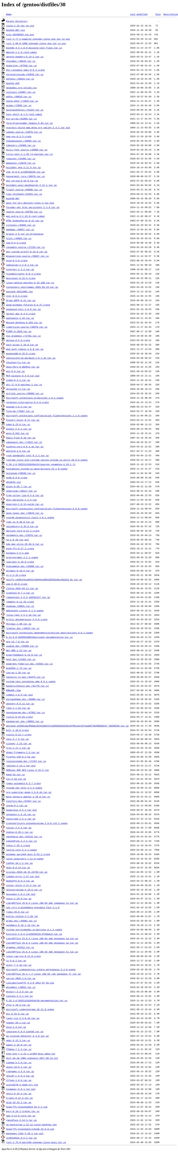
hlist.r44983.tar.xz (18, 238)
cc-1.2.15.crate (16, 575)
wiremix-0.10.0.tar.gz (20, 570)
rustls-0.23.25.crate (19, 716)
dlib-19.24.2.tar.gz (18, 1102)
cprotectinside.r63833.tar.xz (24, 74)
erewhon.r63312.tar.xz (20, 947)
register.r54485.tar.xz (21, 158)
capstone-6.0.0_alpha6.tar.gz (24, 1031)
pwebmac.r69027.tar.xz (20, 229)
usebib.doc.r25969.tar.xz (22, 645)
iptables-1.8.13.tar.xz (21, 814)
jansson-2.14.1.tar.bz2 (21, 765)
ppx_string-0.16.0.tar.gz (22, 180)
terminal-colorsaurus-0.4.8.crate (27, 402)
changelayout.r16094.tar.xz (23, 140)
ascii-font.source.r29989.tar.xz (26, 149)
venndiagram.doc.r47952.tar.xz (25, 712)
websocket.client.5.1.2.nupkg (24, 610)
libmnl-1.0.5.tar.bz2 (19, 694)
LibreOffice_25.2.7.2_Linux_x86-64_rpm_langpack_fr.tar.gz (43, 973)
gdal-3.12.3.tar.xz (18, 1040)
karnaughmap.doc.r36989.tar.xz (25, 699)
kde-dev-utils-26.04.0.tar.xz (24, 544)
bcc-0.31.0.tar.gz (17, 1013)
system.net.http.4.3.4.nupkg (24, 787)
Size (158, 14)
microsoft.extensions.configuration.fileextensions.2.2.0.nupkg (46, 415)
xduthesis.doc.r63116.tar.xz (24, 836)
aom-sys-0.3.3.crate (18, 136)
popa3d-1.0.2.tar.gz (18, 406)
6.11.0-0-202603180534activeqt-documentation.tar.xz (39, 637)
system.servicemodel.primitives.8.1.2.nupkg (34, 929)
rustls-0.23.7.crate (18, 734)
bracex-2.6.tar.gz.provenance (24, 233)
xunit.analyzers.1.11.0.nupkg (24, 858)
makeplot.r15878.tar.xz (21, 162)
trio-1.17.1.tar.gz (18, 747)
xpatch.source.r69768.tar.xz (24, 211)
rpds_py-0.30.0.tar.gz (20, 521)
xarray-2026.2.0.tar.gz (21, 978)
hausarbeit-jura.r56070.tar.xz (25, 176)
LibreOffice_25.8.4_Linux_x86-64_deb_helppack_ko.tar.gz (42, 951)
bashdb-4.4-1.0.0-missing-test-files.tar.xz (34, 47)
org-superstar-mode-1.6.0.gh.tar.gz (28, 792)
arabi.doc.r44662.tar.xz (21, 920)
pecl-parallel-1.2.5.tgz (21, 499)
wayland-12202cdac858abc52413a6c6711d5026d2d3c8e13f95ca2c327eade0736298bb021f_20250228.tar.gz (67, 725)
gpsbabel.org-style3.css (21, 87)
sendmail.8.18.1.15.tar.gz (22, 925)
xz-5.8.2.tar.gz (16, 960)
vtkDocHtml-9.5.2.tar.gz (21, 1137)
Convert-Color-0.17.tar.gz (22, 419)
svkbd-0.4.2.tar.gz (18, 380)
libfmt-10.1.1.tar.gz (19, 863)
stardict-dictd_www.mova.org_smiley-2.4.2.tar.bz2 (38, 127)
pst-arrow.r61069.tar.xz (21, 118)
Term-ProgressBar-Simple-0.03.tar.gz (29, 123)
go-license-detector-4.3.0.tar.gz (27, 1035)
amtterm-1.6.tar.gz (18, 450)
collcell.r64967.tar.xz (21, 92)
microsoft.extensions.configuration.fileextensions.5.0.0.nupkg (46, 508)
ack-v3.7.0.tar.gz (17, 641)
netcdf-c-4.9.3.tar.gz (20, 1075)
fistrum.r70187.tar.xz (20, 411)
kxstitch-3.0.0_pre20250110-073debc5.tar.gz (34, 933)
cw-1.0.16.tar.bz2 (17, 539)
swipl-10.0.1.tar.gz (18, 1066)
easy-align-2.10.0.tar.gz (22, 344)
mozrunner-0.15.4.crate (21, 278)
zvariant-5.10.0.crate (20, 561)
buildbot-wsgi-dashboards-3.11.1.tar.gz (31, 185)
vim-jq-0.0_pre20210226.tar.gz (25, 171)
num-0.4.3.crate (16, 242)
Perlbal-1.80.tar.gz (18, 623)
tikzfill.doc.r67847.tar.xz (23, 801)
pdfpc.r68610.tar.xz (18, 96)
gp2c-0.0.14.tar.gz (18, 867)
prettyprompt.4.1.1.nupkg (22, 557)
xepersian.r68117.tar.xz (21, 490)
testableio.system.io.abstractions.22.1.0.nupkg (36, 468)
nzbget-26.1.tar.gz (18, 1022)
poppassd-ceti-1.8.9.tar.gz (23, 309)
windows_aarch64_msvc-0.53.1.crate (28, 854)
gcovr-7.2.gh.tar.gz (18, 965)
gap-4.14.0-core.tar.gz (21, 1115)
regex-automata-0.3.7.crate (23, 783)
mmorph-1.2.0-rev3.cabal (21, 52)
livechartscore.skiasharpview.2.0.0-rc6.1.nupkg (36, 823)
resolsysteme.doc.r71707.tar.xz (26, 761)
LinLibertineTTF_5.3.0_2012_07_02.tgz (30, 982)
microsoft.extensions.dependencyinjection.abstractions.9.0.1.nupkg (49, 632)
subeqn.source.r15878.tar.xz (24, 131)
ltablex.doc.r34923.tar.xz (22, 628)
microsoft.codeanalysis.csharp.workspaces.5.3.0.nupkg (41, 969)
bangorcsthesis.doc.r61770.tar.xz (27, 685)
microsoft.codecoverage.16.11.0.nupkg (30, 1009)
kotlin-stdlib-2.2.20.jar (22, 916)
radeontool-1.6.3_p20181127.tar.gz (28, 597)
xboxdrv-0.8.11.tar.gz (20, 703)
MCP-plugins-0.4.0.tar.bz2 (22, 375)
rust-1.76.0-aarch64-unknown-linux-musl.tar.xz (36, 1142)
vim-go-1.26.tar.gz (18, 672)
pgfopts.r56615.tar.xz (20, 78)
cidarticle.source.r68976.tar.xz (26, 326)
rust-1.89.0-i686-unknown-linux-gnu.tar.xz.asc (36, 43)
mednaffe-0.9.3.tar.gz (20, 880)
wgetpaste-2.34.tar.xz (20, 318)
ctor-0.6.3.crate (17, 295)
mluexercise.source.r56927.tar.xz (27, 256)
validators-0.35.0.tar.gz (22, 526)
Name (8, 14)
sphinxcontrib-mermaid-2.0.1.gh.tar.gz (31, 357)
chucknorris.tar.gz (18, 362)
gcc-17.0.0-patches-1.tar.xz (24, 384)
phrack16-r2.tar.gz (18, 388)
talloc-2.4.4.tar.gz (18, 827)
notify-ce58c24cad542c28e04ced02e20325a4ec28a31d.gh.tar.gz (44, 579)
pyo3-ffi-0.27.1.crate (20, 548)
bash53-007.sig (15, 30)
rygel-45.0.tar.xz (17, 911)
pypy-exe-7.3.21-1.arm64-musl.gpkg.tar (31, 1053)
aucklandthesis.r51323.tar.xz (24, 109)
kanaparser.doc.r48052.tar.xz (24, 721)
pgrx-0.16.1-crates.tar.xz (22, 1111)
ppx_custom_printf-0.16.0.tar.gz (26, 251)
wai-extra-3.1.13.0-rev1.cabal (25, 216)
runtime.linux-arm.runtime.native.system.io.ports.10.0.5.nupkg (46, 459)
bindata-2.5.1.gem (17, 552)
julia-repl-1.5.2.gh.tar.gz (23, 614)
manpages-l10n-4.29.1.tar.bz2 (24, 1133)
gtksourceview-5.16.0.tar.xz (24, 889)
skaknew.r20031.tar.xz (20, 606)
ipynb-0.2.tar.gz (17, 805)
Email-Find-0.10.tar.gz (21, 437)
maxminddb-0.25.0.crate (21, 353)
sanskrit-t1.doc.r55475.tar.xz (25, 676)
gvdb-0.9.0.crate (17, 477)
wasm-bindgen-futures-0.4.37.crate (28, 304)
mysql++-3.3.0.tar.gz (19, 991)
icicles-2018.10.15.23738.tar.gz (26, 871)
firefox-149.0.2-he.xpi (21, 756)
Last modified (138, 14)
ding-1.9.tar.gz (16, 1027)
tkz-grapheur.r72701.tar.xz (23, 335)
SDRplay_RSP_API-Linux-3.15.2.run (27, 770)
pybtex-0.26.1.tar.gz (19, 832)
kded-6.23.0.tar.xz (18, 424)
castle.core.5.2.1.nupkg (21, 849)
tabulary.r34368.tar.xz (21, 145)
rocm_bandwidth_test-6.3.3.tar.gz (27, 455)
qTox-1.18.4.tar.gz (18, 1004)
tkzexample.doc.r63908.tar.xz (24, 566)
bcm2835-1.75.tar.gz (18, 668)
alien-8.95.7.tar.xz (18, 486)
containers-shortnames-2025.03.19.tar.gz (32, 287)
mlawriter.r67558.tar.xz (21, 65)
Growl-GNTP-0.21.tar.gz (21, 300)
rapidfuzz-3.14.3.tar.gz (21, 1120)
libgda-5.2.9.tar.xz (18, 1062)
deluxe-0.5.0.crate (18, 340)
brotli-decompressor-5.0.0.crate (26, 619)
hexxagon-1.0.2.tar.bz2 (21, 894)
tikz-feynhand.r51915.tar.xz (24, 193)
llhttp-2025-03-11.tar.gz (22, 588)
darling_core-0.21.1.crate (22, 530)
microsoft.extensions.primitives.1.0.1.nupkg (34, 397)
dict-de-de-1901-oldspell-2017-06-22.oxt (32, 1058)
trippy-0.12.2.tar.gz (19, 1097)
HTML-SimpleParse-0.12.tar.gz (24, 220)
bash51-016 (12, 83)
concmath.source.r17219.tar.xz (25, 247)
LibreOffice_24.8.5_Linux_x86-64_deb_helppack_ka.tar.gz (42, 938)
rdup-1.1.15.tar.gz (18, 707)
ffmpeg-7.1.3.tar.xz (18, 1049)
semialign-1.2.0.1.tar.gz (22, 264)
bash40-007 (12, 198)
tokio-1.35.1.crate (18, 845)
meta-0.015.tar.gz (17, 433)
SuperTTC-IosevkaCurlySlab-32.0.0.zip (30, 1128)
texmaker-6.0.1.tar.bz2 (21, 1089)
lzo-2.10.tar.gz (16, 778)
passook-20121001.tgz (19, 291)
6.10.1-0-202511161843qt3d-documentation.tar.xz (36, 1000)
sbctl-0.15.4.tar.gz (18, 1093)
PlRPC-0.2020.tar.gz (18, 331)
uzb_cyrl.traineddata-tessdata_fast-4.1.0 (32, 907)
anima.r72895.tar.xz (18, 105)
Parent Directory (17, 21)
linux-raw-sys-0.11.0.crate (23, 956)
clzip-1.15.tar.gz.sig (20, 25)
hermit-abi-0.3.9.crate (21, 313)
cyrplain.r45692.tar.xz (21, 225)
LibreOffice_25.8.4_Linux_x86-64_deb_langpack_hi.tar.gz (42, 902)
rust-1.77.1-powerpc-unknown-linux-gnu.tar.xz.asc (38, 38)
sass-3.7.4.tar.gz (17, 739)
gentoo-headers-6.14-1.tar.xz (24, 56)
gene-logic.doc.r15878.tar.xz (24, 513)
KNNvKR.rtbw (13, 690)
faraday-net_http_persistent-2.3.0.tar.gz (32, 207)
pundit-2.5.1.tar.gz (18, 428)
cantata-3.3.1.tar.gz (19, 996)
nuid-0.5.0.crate (17, 260)
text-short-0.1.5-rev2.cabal (24, 114)
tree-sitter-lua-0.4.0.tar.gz (24, 495)
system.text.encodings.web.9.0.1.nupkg (31, 681)
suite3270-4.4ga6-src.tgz (22, 1084)
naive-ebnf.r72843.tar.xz (22, 100)
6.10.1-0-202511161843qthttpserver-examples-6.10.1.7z (41, 464)
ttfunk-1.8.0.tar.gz (18, 1080)
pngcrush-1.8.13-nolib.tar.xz (24, 504)
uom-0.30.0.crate (17, 583)
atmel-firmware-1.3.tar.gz (22, 752)
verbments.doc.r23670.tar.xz (24, 535)
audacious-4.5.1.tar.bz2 (21, 809)
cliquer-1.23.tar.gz (18, 743)
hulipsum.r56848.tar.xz (21, 473)
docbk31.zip (13, 482)
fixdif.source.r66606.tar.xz (24, 189)
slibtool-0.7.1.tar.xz (20, 592)
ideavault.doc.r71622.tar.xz (24, 442)
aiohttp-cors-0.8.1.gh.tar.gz (24, 446)
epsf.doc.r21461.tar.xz (21, 659)
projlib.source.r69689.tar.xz (24, 393)
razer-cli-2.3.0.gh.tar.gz (22, 1018)
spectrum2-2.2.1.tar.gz (21, 818)
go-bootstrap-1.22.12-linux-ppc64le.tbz (31, 1124)
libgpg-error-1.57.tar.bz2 (22, 876)
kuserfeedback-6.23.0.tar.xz (24, 654)
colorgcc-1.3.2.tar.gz (20, 269)
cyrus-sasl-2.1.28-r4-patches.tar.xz (29, 154)
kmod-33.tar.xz (15, 774)
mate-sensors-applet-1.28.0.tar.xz (28, 796)
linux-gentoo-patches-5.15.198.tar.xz (30, 282)
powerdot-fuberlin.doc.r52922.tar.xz (29, 663)
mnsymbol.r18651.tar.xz (21, 987)
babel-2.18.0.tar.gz (18, 1044)
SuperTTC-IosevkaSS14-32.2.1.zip (26, 1106)
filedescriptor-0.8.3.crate (23, 273)
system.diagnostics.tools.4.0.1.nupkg (30, 517)
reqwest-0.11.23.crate (20, 601)
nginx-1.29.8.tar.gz (18, 898)
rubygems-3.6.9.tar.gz (20, 1071)
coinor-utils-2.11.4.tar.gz (23, 885)
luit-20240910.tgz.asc (20, 34)
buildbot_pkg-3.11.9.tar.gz (23, 167)
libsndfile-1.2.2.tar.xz (21, 840)
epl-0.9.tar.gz (15, 371)
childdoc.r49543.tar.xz (21, 61)
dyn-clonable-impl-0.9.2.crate (25, 69)
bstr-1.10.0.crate (17, 730)
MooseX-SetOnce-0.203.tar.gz (24, 322)
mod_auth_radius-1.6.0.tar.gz (24, 349)
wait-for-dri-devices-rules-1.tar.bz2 (30, 202)
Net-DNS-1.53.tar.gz (18, 650)
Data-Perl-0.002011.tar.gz (22, 366)
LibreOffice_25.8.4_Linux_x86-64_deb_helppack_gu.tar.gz (42, 942)
